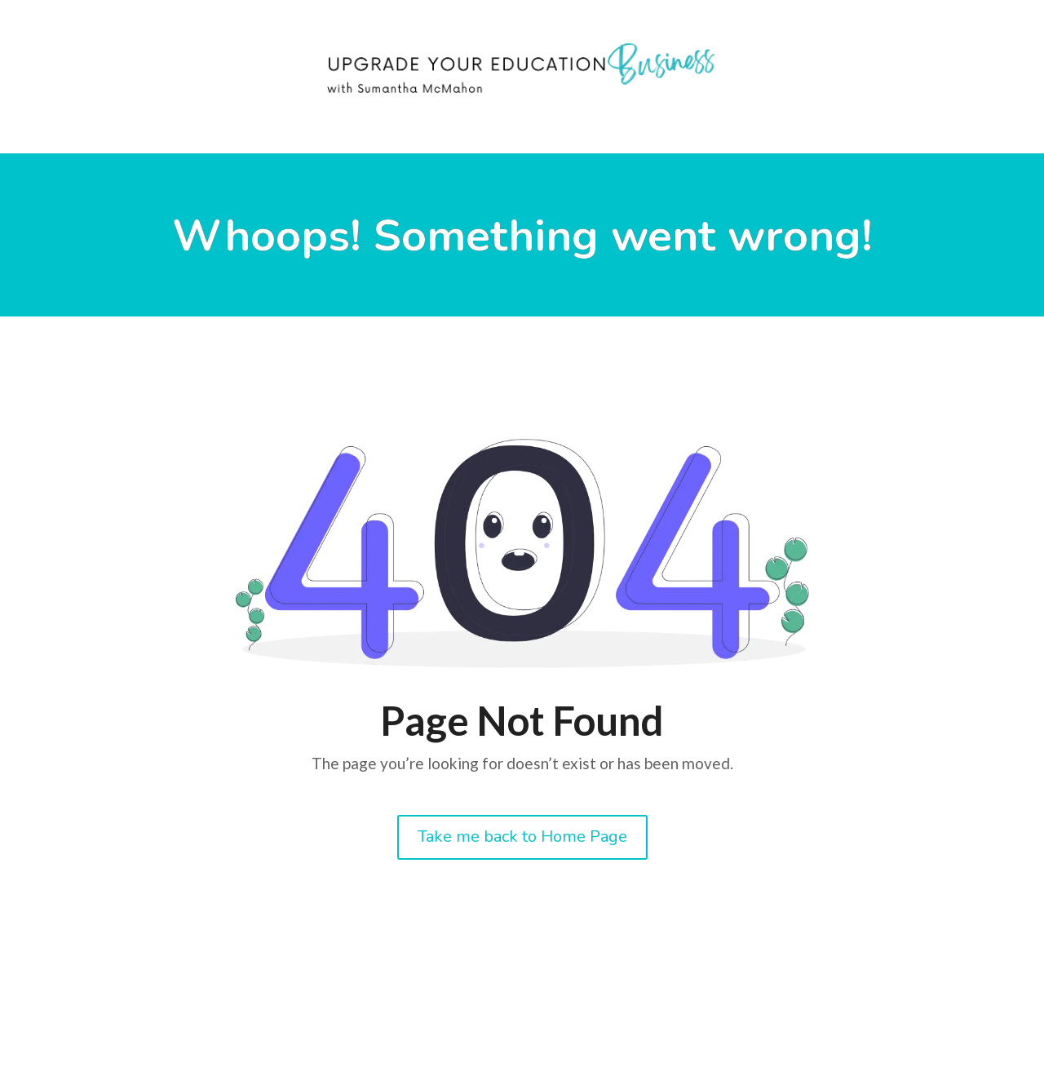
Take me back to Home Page (522, 836)
